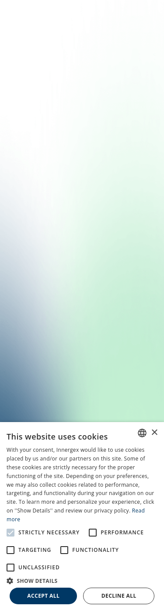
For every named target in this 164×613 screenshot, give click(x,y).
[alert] (82, 517)
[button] (82, 580)
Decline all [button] (118, 595)
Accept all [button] (43, 595)
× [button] (154, 432)
